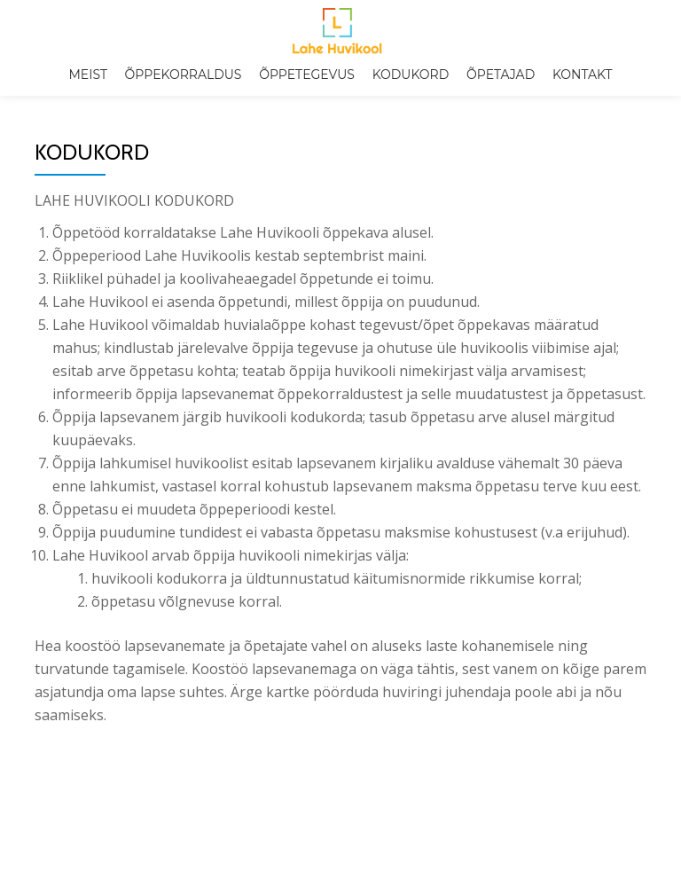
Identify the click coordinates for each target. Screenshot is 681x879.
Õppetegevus (307, 74)
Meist (87, 74)
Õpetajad (500, 74)
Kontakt (582, 74)
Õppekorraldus (183, 74)
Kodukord (411, 74)
